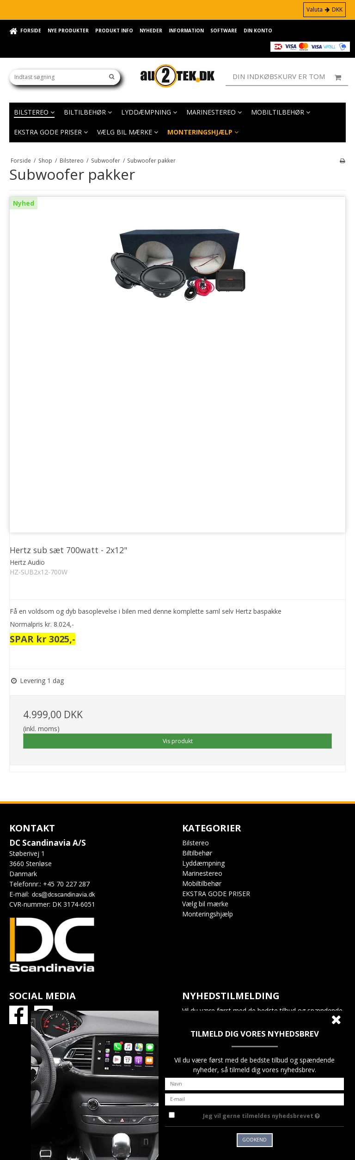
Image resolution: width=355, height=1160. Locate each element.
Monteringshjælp (203, 132)
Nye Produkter (68, 30)
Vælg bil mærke (127, 132)
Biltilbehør (88, 112)
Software (223, 30)
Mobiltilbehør (280, 112)
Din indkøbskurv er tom (290, 76)
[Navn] (254, 1083)
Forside (30, 30)
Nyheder (151, 30)
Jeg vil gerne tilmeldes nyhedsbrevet (273, 1114)
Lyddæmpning (149, 112)
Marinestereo (214, 112)
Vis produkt (178, 741)
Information (186, 30)
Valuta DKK (324, 9)
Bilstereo (34, 112)
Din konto (258, 30)
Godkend (254, 1139)
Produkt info (114, 30)
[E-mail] (254, 1098)
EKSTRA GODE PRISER (51, 132)
